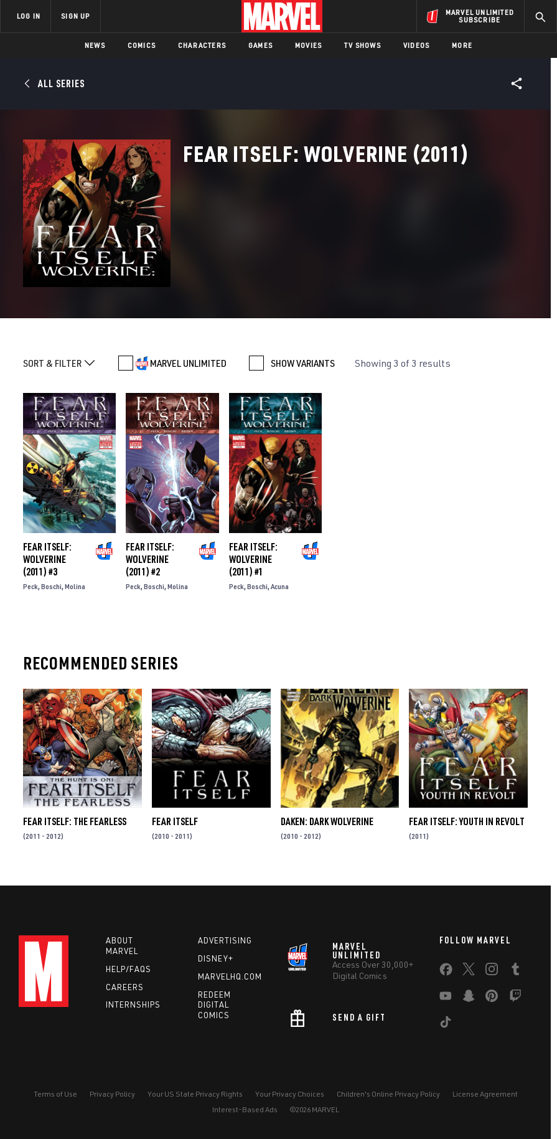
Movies (308, 45)
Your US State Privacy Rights (195, 1094)
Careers (125, 987)
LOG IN (28, 16)
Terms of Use (55, 1094)
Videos (416, 45)
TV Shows (362, 45)
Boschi (51, 586)
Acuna (280, 586)
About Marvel (122, 945)
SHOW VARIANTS (303, 363)
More (462, 45)
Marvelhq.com (230, 976)
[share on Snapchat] (468, 998)
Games (260, 45)
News (95, 45)
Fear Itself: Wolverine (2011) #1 (253, 559)
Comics (142, 45)
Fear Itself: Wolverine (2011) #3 (47, 559)
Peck (30, 586)
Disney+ (215, 958)
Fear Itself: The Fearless (74, 821)
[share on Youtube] (445, 998)
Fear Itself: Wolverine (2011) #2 (150, 559)
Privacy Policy (112, 1094)
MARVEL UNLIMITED (188, 363)
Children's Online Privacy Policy (388, 1094)
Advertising (225, 940)
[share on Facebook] (445, 972)
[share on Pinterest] (491, 998)
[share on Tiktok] (445, 1024)
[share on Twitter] (468, 971)
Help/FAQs (128, 969)
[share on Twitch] (515, 998)
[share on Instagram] (491, 971)
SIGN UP (75, 16)
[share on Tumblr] (515, 971)
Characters (202, 45)
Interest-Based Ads (245, 1109)
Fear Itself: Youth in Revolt (467, 821)
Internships (133, 1004)
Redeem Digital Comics (214, 1005)
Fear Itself (175, 821)
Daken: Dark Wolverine (327, 821)
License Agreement (485, 1094)
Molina (75, 586)
